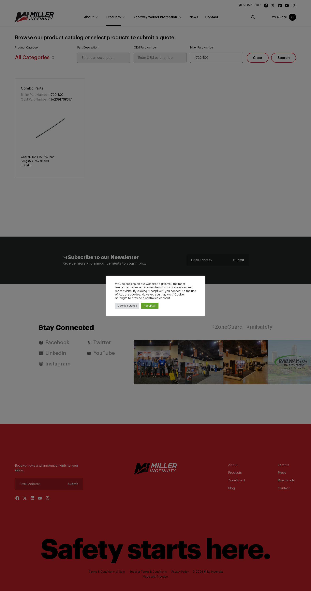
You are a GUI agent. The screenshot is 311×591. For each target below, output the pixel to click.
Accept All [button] (150, 305)
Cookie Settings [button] (127, 305)
